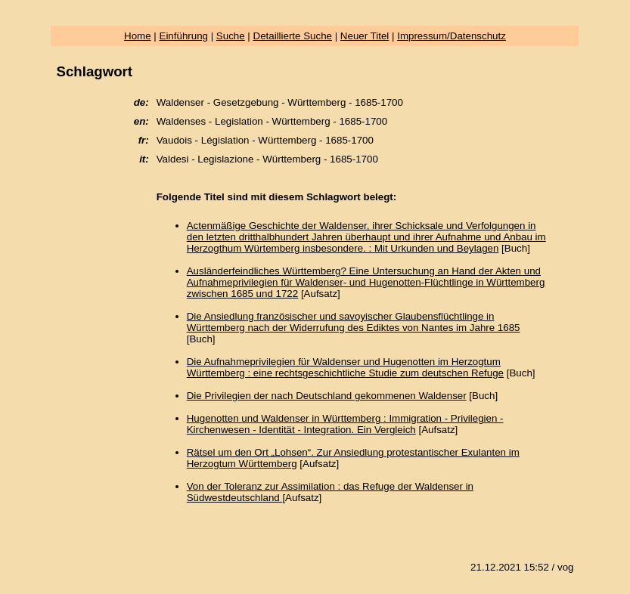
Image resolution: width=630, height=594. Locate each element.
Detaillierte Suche (292, 36)
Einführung (184, 36)
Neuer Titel (364, 36)
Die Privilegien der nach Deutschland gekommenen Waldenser (327, 395)
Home (137, 36)
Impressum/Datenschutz (451, 36)
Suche (230, 36)
